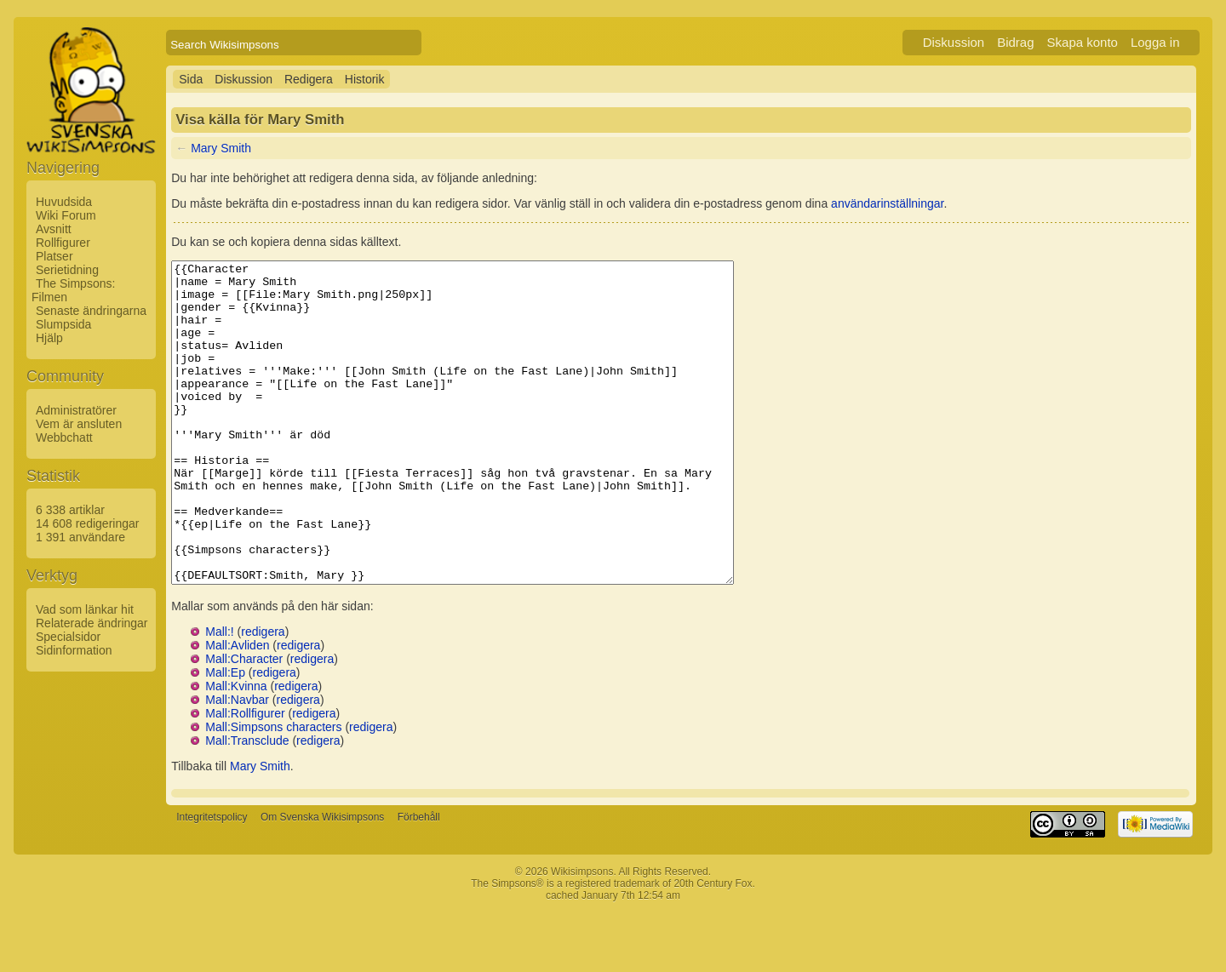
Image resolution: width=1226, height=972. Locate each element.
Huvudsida (64, 202)
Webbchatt (64, 437)
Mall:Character (244, 722)
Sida (191, 79)
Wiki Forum (66, 215)
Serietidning (67, 270)
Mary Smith (221, 148)
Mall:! (219, 695)
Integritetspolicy (211, 881)
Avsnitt (54, 229)
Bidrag (1015, 42)
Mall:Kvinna (235, 750)
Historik (365, 79)
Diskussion (954, 42)
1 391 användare (80, 537)
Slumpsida (63, 324)
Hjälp (49, 338)
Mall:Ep (225, 736)
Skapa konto (1082, 42)
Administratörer (76, 410)
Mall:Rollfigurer (244, 777)
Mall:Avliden (237, 709)
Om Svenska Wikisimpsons (322, 881)
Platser (54, 256)
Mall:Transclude (247, 804)
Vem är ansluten (79, 424)
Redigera (308, 79)
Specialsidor (68, 636)
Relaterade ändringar (92, 623)
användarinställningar (887, 203)
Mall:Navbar (237, 763)
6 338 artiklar (70, 510)
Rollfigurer (63, 242)
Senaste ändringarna (91, 310)
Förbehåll (419, 881)
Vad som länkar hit (85, 609)
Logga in (1155, 42)
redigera (262, 695)
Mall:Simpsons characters (273, 791)
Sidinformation (74, 650)
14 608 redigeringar (87, 523)
